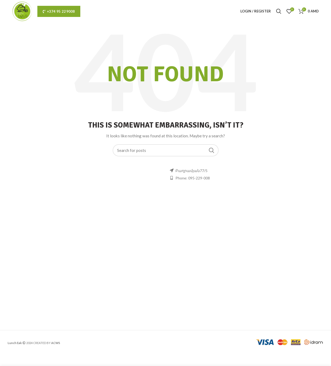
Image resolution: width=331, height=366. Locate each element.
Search (211, 150)
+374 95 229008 (59, 11)
